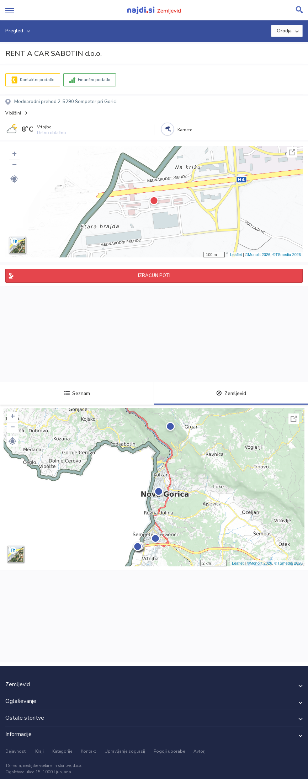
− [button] (14, 165)
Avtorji (200, 751)
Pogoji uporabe (169, 751)
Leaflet (236, 254)
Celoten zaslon (292, 152)
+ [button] (14, 154)
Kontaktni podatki (37, 79)
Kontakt (88, 751)
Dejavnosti (16, 751)
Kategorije (62, 751)
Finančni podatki (94, 79)
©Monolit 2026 (257, 254)
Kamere (184, 130)
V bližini (13, 113)
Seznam (77, 393)
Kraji (39, 751)
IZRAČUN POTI (154, 275)
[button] (14, 179)
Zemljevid (231, 393)
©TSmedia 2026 (286, 254)
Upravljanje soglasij (125, 751)
